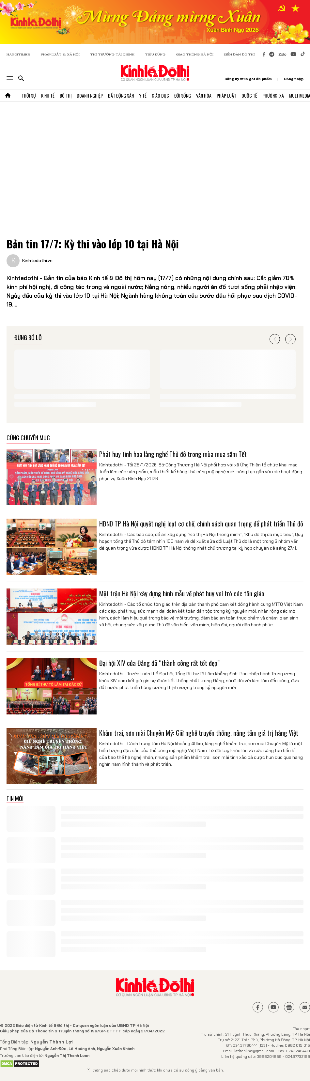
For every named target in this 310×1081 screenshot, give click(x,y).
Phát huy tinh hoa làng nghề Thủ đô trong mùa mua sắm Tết (173, 454)
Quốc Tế (249, 95)
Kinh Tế (47, 95)
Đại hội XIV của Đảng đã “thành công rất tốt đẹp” (159, 663)
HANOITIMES (18, 54)
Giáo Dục (160, 95)
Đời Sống (182, 95)
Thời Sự (29, 95)
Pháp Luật (226, 95)
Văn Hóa (203, 95)
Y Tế (143, 95)
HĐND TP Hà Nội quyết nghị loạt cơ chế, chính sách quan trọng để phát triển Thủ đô (201, 523)
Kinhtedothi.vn (37, 260)
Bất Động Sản (121, 95)
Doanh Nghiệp (90, 95)
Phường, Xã (273, 95)
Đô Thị (65, 95)
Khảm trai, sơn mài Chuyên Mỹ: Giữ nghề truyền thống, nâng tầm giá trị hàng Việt (198, 733)
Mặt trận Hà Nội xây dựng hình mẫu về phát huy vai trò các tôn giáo (181, 593)
